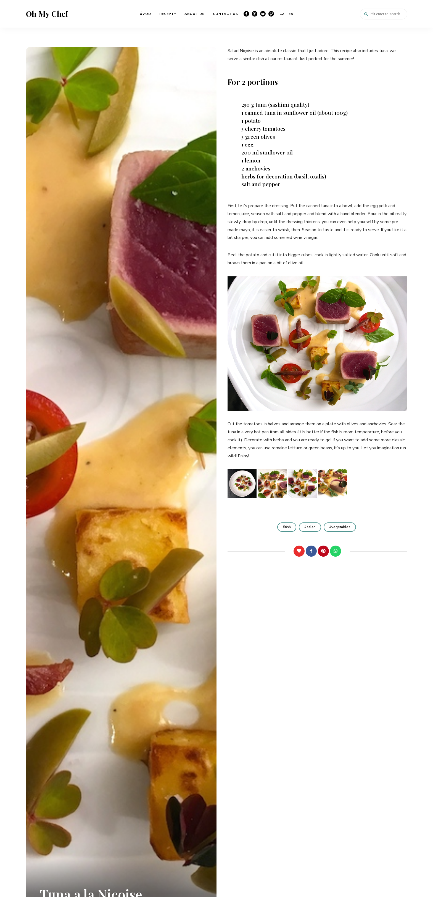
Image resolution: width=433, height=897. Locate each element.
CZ (281, 14)
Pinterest (271, 14)
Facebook (246, 14)
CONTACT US (225, 14)
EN (291, 14)
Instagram (254, 14)
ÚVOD (145, 14)
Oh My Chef (47, 13)
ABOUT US (194, 14)
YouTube (263, 14)
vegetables (340, 527)
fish (288, 527)
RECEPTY (167, 14)
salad (311, 527)
